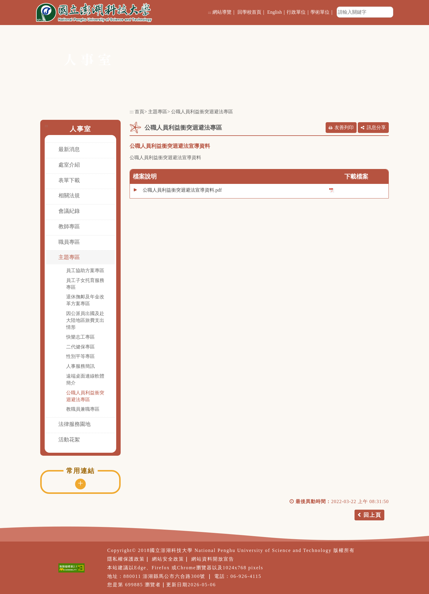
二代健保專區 (80, 346)
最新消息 (69, 149)
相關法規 (69, 195)
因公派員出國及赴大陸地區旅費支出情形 (85, 320)
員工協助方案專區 (85, 270)
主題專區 (69, 257)
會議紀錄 (69, 211)
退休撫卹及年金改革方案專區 (85, 300)
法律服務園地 (74, 424)
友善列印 (344, 127)
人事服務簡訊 (80, 366)
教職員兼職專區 (83, 409)
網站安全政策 (168, 559)
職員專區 (69, 242)
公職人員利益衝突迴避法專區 (85, 396)
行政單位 (296, 12)
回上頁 (372, 515)
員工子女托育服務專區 (85, 284)
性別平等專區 (80, 356)
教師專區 (69, 226)
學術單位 (319, 12)
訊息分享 (376, 127)
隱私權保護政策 (126, 559)
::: (209, 12)
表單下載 (69, 180)
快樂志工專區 (80, 336)
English (274, 12)
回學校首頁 (249, 12)
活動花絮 (69, 440)
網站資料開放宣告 (212, 559)
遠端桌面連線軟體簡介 (85, 379)
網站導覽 (221, 12)
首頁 (139, 111)
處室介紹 (69, 165)
